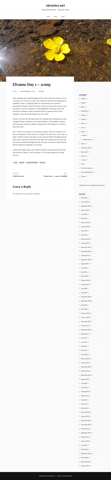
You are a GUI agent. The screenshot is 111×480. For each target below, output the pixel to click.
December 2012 (86, 420)
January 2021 (85, 284)
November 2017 (86, 321)
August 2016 (85, 379)
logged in (24, 194)
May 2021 (84, 272)
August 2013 (85, 395)
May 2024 (84, 198)
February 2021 (85, 280)
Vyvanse (42, 162)
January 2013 (85, 416)
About (63, 16)
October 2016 (85, 371)
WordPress (50, 476)
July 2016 (84, 383)
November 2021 (86, 251)
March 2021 (84, 276)
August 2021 (85, 263)
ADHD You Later (18, 176)
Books (83, 107)
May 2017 (84, 346)
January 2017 (85, 362)
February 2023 (85, 222)
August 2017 (85, 334)
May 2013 (84, 400)
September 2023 (86, 206)
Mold (84, 135)
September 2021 (86, 259)
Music (55, 16)
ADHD (42, 91)
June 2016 (84, 387)
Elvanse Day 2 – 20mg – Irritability (55, 176)
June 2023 (84, 214)
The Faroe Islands (86, 168)
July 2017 (84, 338)
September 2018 (86, 301)
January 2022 (85, 243)
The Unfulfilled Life (86, 172)
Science (83, 156)
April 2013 (84, 404)
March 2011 (84, 449)
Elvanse (22, 162)
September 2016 (86, 375)
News (82, 143)
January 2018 (85, 317)
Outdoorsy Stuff (86, 148)
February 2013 (85, 412)
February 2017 (85, 358)
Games (83, 119)
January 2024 (85, 202)
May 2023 (84, 218)
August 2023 (85, 210)
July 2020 (84, 288)
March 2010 (84, 457)
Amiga (83, 103)
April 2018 (84, 309)
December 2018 (86, 296)
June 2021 (84, 268)
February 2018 (85, 313)
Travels (83, 176)
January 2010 (85, 466)
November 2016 (86, 367)
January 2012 (85, 441)
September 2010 (86, 453)
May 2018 (84, 305)
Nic (16, 91)
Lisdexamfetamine (32, 162)
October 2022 (85, 226)
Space (84, 160)
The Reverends (86, 139)
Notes (48, 16)
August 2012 (85, 437)
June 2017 (84, 342)
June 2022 (84, 231)
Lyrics (82, 127)
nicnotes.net (55, 5)
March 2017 (84, 354)
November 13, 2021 (28, 91)
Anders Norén (67, 476)
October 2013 (85, 391)
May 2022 (84, 235)
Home (83, 123)
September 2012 (86, 433)
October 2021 (85, 255)
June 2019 (84, 292)
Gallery (83, 115)
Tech (82, 164)
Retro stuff (84, 152)
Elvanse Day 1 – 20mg (31, 84)
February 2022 (85, 239)
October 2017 (85, 325)
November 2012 (86, 424)
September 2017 (86, 329)
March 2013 (84, 408)
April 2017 (84, 350)
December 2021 (86, 247)
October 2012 (85, 428)
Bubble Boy (84, 111)
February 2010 (85, 462)
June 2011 (84, 445)
